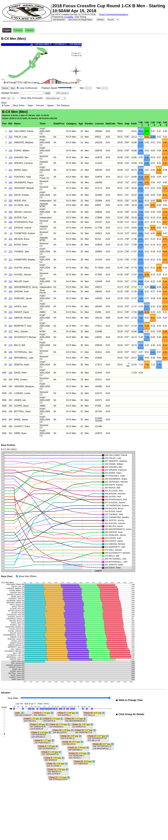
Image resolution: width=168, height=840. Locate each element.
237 (10, 177)
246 (10, 222)
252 (10, 400)
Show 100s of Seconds (32, 98)
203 (10, 195)
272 (10, 331)
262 (10, 419)
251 (10, 170)
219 (10, 150)
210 (10, 281)
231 (10, 393)
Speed (50, 105)
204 (10, 205)
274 (10, 345)
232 (10, 188)
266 (10, 426)
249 (10, 163)
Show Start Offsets (28, 576)
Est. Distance (63, 105)
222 (10, 306)
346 (10, 182)
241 (10, 245)
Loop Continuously (28, 88)
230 (10, 386)
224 (10, 268)
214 (10, 318)
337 (10, 364)
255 (10, 406)
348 (10, 131)
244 (10, 239)
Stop (13, 88)
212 (10, 298)
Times (7, 105)
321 (10, 433)
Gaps (30, 105)
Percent (40, 105)
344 (10, 326)
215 (10, 251)
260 (10, 217)
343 (10, 287)
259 (10, 411)
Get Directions (59, 20)
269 (10, 291)
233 (10, 137)
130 (10, 157)
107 (10, 228)
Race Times (18, 105)
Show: (4, 103)
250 (10, 201)
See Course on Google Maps (80, 20)
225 (10, 373)
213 (10, 312)
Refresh (100, 20)
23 (11, 233)
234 (10, 274)
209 (10, 352)
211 (10, 259)
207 (10, 142)
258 (10, 212)
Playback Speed (49, 88)
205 (10, 379)
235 (10, 337)
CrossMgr (68, 17)
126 (10, 358)
